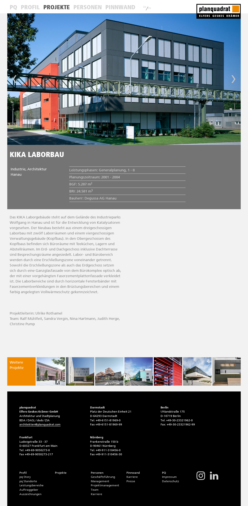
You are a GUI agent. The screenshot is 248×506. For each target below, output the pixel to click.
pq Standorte (28, 481)
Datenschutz (170, 481)
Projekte (56, 7)
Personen (87, 7)
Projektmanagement (105, 485)
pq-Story (25, 477)
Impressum (169, 477)
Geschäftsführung (103, 477)
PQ (13, 7)
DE (144, 7)
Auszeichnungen (30, 494)
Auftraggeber (28, 489)
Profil (30, 7)
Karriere (96, 494)
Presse (130, 481)
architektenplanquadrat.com (40, 424)
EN (149, 8)
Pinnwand (120, 7)
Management (100, 481)
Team (95, 489)
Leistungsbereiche (31, 485)
